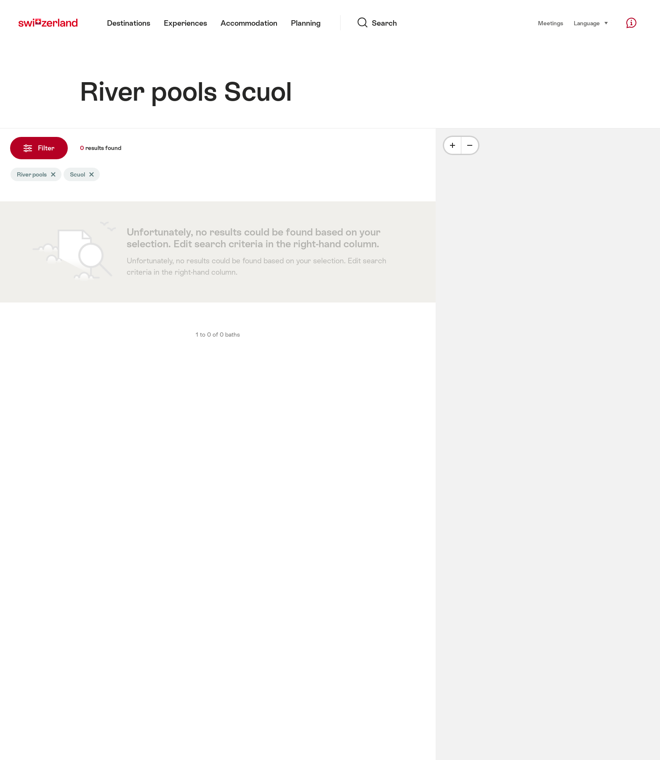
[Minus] (469, 145)
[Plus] (452, 145)
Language (591, 23)
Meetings (550, 23)
